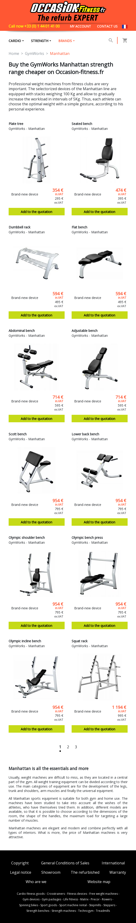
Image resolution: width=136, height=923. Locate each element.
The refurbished (85, 872)
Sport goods (48, 905)
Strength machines (64, 911)
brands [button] (65, 41)
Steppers (109, 905)
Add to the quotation (36, 212)
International (113, 863)
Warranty (117, 872)
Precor (95, 900)
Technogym (86, 911)
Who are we (36, 881)
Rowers (107, 900)
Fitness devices (77, 894)
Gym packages (51, 900)
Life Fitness (70, 900)
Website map (98, 881)
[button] (111, 40)
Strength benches (37, 911)
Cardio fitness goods (31, 894)
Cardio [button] (15, 41)
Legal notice (20, 872)
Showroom (50, 872)
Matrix (84, 900)
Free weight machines (103, 894)
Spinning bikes (28, 905)
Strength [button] (40, 41)
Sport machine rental (73, 905)
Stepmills (95, 905)
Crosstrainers (56, 894)
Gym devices (31, 900)
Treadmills (103, 911)
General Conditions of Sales (65, 863)
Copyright (20, 863)
